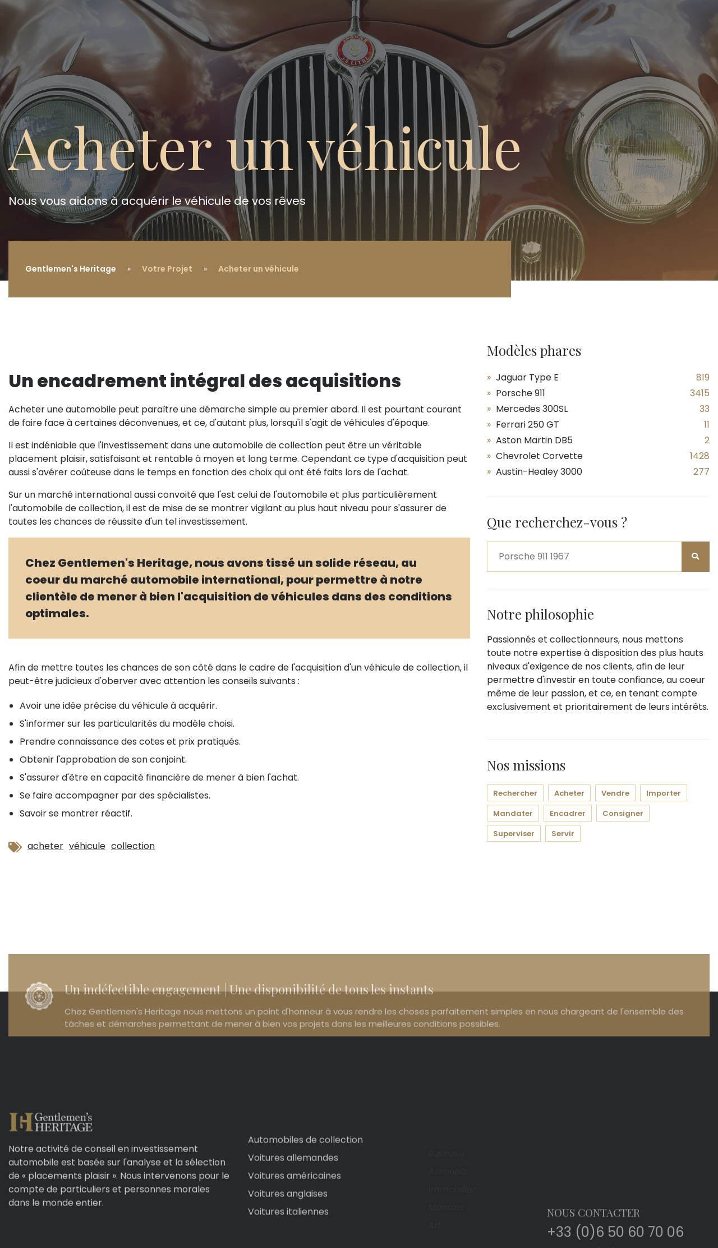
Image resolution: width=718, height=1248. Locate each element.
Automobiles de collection (305, 1223)
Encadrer (568, 813)
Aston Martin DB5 (534, 440)
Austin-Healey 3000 (539, 471)
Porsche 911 (520, 393)
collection (133, 845)
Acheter (569, 793)
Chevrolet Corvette (539, 455)
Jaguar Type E (527, 377)
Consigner (622, 813)
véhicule (87, 845)
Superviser (514, 833)
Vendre (615, 793)
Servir (562, 833)
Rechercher (515, 793)
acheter (45, 845)
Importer (663, 793)
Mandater (513, 813)
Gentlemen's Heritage (70, 268)
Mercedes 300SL (532, 408)
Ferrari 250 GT (527, 424)
